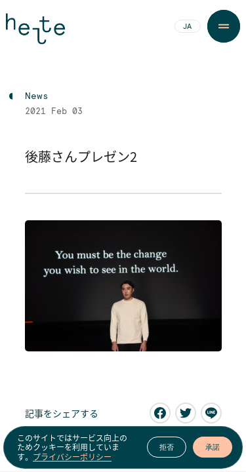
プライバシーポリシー (72, 457)
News (37, 96)
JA (187, 27)
